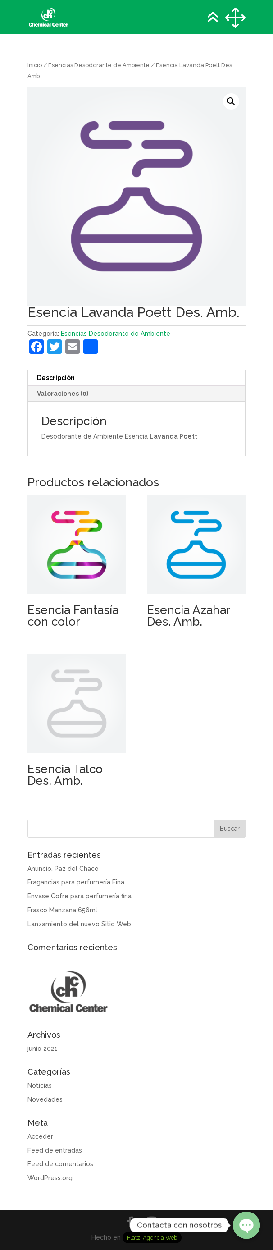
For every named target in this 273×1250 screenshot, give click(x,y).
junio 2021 (42, 1048)
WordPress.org (50, 1177)
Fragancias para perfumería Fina (75, 882)
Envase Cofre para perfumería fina (79, 896)
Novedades (45, 1099)
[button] (231, 101)
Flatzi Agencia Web (152, 1237)
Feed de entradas (54, 1150)
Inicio (34, 65)
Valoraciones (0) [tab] (62, 393)
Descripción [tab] (56, 377)
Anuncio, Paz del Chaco (63, 868)
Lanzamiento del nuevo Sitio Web (79, 924)
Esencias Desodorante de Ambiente (99, 65)
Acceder (40, 1136)
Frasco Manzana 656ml (62, 910)
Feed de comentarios (60, 1164)
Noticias (39, 1085)
